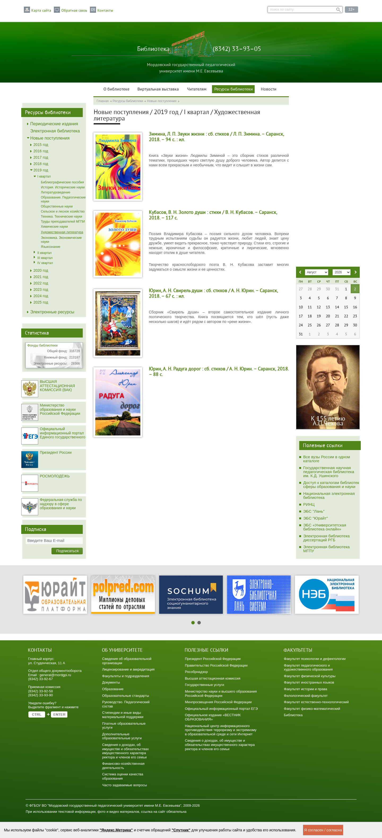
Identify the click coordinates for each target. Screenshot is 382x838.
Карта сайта (41, 10)
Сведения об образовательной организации (126, 661)
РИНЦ (309, 504)
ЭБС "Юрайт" (315, 518)
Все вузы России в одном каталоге (326, 459)
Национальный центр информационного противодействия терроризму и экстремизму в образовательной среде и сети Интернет (221, 730)
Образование (113, 689)
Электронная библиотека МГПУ (326, 549)
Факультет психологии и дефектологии (315, 659)
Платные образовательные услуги (124, 726)
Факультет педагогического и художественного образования (308, 667)
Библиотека (293, 715)
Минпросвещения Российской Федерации (218, 702)
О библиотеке (116, 89)
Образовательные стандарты (125, 696)
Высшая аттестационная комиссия (212, 678)
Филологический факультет (306, 696)
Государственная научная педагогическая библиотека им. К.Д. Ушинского (328, 471)
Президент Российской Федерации (213, 659)
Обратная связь (74, 10)
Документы (111, 682)
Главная (103, 101)
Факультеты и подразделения (125, 676)
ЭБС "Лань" (313, 511)
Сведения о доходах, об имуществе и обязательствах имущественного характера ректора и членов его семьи (125, 751)
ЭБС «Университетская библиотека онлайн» (324, 527)
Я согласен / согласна (323, 830)
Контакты (105, 10)
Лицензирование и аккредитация (128, 669)
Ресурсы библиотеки (233, 89)
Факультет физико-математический (312, 709)
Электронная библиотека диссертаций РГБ (326, 538)
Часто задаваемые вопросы (124, 785)
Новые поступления (161, 101)
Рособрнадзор (196, 672)
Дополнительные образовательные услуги (122, 736)
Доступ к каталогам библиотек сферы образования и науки (331, 484)
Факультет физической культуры (310, 676)
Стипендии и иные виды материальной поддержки (123, 715)
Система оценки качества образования (122, 776)
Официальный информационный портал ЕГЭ (221, 709)
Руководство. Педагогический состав (126, 704)
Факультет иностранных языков (309, 682)
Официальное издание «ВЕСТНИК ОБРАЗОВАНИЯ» (213, 717)
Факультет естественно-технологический (316, 702)
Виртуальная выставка (158, 89)
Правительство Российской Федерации (216, 665)
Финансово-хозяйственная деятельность (123, 766)
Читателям (196, 89)
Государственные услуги (204, 685)
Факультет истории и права (305, 689)
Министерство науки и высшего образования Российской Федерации (221, 693)
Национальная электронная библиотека (329, 495)
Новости (268, 89)
